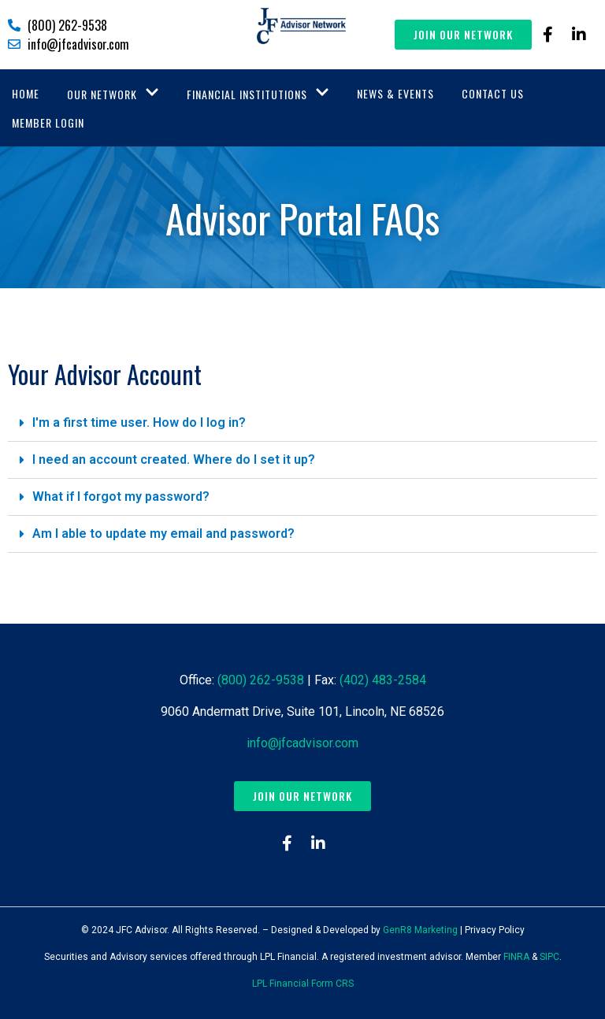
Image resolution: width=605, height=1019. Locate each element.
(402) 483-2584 (383, 680)
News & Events (395, 93)
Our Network (113, 93)
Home (25, 93)
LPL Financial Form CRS (303, 983)
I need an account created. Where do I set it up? (173, 459)
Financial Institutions (258, 93)
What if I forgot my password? (121, 496)
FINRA (516, 956)
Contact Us (493, 93)
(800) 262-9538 (260, 680)
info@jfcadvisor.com (302, 743)
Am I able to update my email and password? (163, 533)
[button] (302, 423)
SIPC (549, 956)
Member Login (48, 122)
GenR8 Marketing (420, 930)
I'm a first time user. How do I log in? (139, 422)
